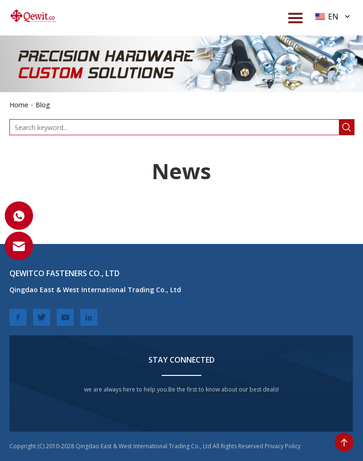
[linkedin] (88, 317)
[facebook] (17, 317)
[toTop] (344, 442)
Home (18, 104)
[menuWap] (295, 17)
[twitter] (41, 317)
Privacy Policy (283, 446)
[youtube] (65, 317)
